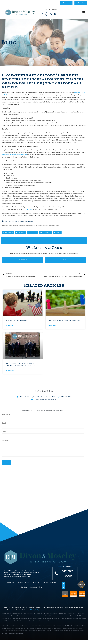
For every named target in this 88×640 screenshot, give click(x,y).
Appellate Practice (22, 582)
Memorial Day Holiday (16, 321)
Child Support (18, 225)
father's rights (34, 225)
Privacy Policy (34, 609)
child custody (8, 225)
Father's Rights (27, 221)
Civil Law (45, 582)
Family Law (18, 221)
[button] (84, 12)
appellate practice (12, 574)
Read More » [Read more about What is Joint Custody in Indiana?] (52, 326)
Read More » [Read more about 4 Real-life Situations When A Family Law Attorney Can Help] (10, 370)
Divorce (26, 225)
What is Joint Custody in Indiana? (64, 321)
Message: (6, 439)
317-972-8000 (68, 573)
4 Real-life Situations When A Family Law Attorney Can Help (20, 364)
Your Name (6, 414)
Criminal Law (35, 582)
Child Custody (9, 221)
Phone (4, 431)
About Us (53, 582)
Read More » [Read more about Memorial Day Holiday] (10, 326)
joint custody (43, 225)
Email (4, 423)
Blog (40, 587)
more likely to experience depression (14, 154)
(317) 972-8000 (51, 14)
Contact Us (33, 587)
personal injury (14, 576)
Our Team (24, 587)
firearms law (22, 574)
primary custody (54, 225)
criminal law (25, 576)
